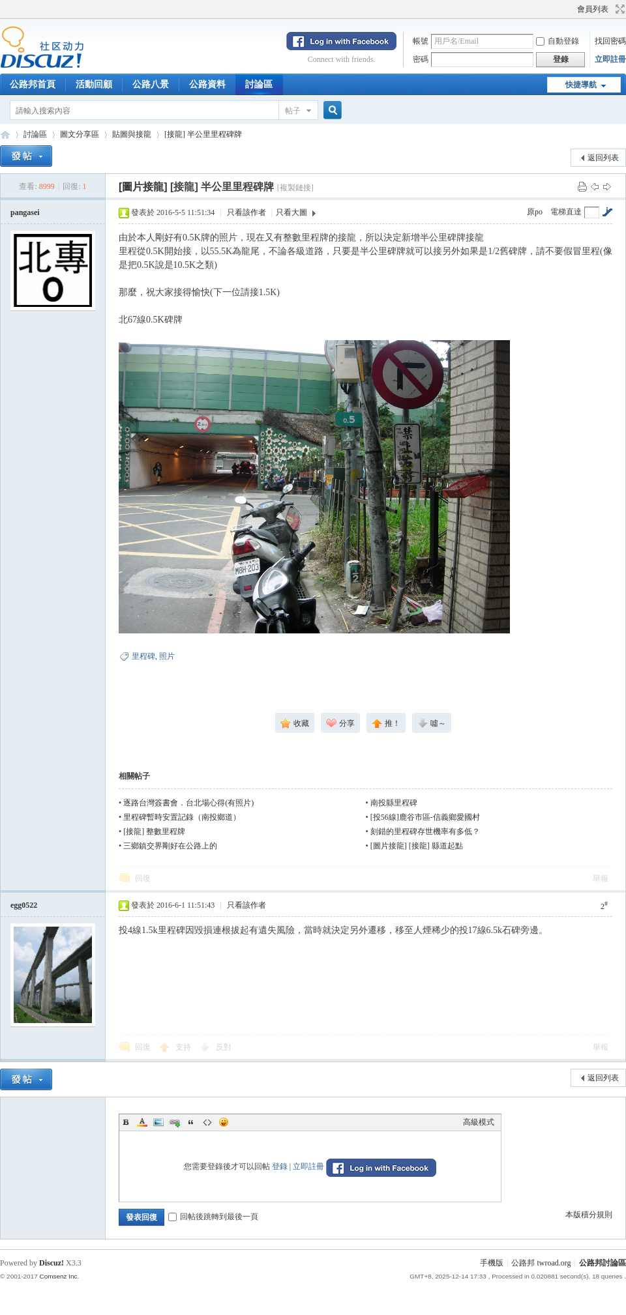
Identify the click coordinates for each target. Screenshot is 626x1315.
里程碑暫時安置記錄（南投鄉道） (182, 817)
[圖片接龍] (143, 186)
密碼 (420, 59)
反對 (223, 1047)
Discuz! (51, 1262)
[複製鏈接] (295, 187)
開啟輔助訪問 (571, 9)
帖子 (293, 110)
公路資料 (207, 84)
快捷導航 (581, 84)
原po (535, 211)
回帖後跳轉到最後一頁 (213, 1216)
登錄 (280, 1166)
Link (174, 1122)
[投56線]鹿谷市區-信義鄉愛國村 (425, 817)
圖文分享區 (79, 134)
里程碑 (143, 656)
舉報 (600, 878)
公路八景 (150, 84)
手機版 (491, 1262)
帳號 (420, 41)
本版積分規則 (588, 1214)
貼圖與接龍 (131, 134)
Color (142, 1122)
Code (207, 1122)
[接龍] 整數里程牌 (154, 831)
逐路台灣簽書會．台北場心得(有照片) (188, 802)
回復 (143, 878)
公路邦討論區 (5, 134)
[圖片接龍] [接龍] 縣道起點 (416, 845)
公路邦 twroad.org (541, 1262)
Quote (191, 1122)
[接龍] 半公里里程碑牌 (203, 134)
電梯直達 (566, 211)
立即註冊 (610, 59)
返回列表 (603, 157)
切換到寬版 (618, 9)
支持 (184, 1047)
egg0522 (23, 905)
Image (158, 1122)
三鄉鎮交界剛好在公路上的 (170, 845)
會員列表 (592, 9)
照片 (167, 656)
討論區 (259, 84)
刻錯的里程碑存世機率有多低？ (425, 831)
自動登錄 (557, 41)
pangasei (25, 212)
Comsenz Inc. (59, 1276)
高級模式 (478, 1122)
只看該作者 (246, 212)
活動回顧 (94, 84)
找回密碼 (610, 41)
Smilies (223, 1122)
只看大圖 (291, 212)
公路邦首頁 (32, 84)
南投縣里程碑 (393, 802)
